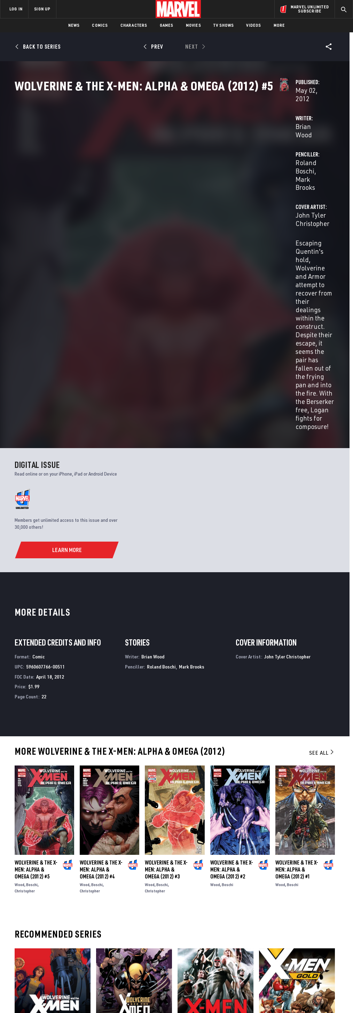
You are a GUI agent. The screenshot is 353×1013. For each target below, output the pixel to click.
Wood (19, 694)
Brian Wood (132, 164)
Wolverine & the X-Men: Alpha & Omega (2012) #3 (166, 678)
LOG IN (16, 8)
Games (166, 25)
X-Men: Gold (272, 841)
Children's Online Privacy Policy (216, 987)
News (74, 25)
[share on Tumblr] (328, 924)
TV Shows (223, 25)
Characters (133, 25)
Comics (100, 25)
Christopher (25, 700)
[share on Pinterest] (311, 939)
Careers (66, 927)
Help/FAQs (68, 917)
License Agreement (270, 987)
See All (322, 562)
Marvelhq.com (132, 927)
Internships (71, 937)
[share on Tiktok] (277, 953)
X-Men (184, 841)
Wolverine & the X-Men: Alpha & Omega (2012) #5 (36, 678)
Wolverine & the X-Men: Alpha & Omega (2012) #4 (101, 678)
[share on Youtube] (277, 939)
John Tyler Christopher (148, 192)
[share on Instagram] (311, 924)
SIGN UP (42, 8)
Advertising (129, 907)
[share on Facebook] (277, 924)
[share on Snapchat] (294, 939)
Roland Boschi (243, 164)
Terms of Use (30, 987)
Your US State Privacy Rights (108, 987)
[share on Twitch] (328, 939)
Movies (193, 25)
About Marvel (73, 907)
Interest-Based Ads (314, 987)
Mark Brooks (284, 164)
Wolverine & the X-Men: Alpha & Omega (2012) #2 (231, 678)
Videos (253, 25)
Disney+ (124, 917)
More (279, 25)
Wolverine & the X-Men (40, 841)
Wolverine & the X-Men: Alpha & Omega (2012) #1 (296, 678)
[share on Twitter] (294, 924)
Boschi (32, 694)
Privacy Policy (61, 987)
